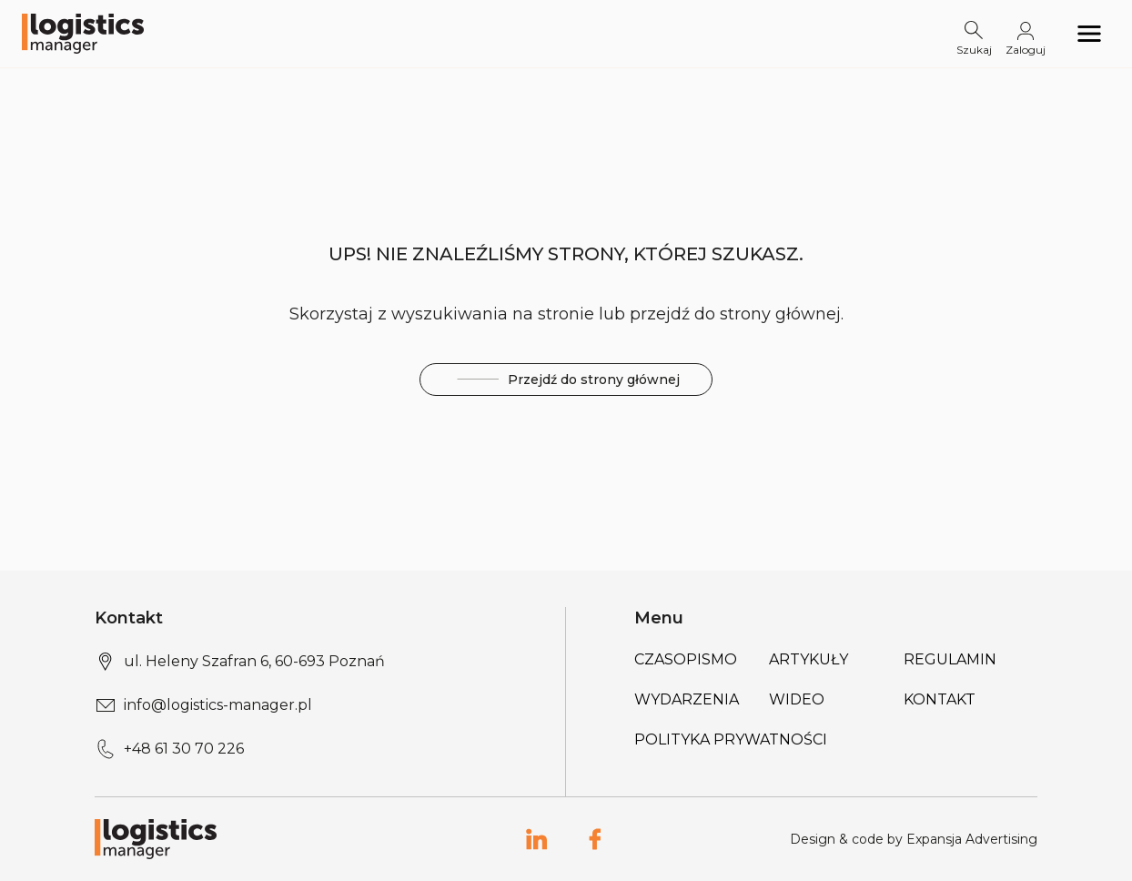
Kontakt (939, 699)
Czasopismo (685, 659)
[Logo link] (83, 34)
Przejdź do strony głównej (566, 380)
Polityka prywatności (730, 739)
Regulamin (950, 659)
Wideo (796, 699)
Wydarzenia (686, 699)
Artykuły (808, 659)
